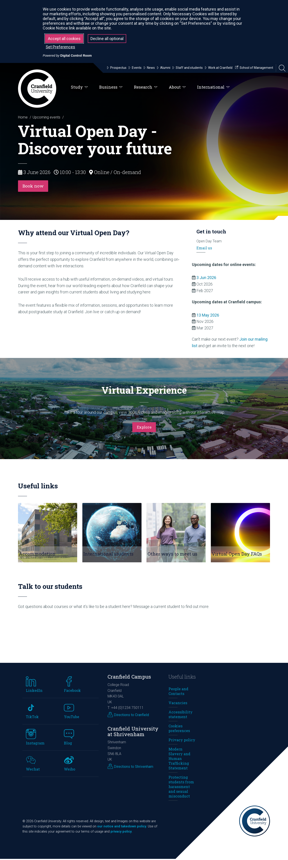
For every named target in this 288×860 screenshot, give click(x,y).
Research (146, 87)
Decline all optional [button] (107, 38)
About (177, 87)
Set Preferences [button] (60, 47)
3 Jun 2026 (206, 279)
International (213, 87)
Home (23, 117)
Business (111, 87)
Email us (204, 249)
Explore (144, 428)
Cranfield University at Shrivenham (133, 732)
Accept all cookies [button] (64, 38)
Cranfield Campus (129, 678)
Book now (34, 186)
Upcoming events (46, 117)
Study (79, 87)
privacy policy (121, 833)
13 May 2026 (207, 316)
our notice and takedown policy (121, 827)
